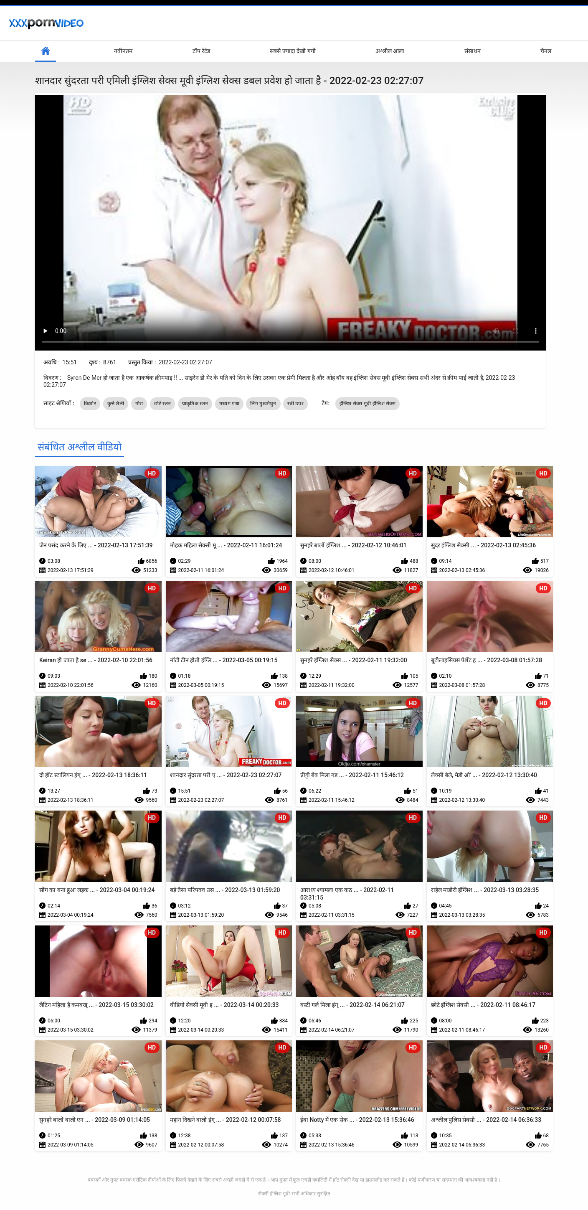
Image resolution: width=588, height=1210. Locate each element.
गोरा (139, 404)
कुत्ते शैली (115, 404)
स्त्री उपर (295, 404)
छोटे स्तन (162, 404)
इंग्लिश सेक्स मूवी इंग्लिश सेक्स (367, 404)
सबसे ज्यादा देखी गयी (292, 51)
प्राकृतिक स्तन (195, 404)
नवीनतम (123, 51)
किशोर (90, 404)
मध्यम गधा (229, 404)
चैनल (545, 51)
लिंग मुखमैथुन (263, 404)
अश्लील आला (389, 51)
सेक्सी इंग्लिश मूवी (274, 1194)
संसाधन (472, 51)
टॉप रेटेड (201, 51)
